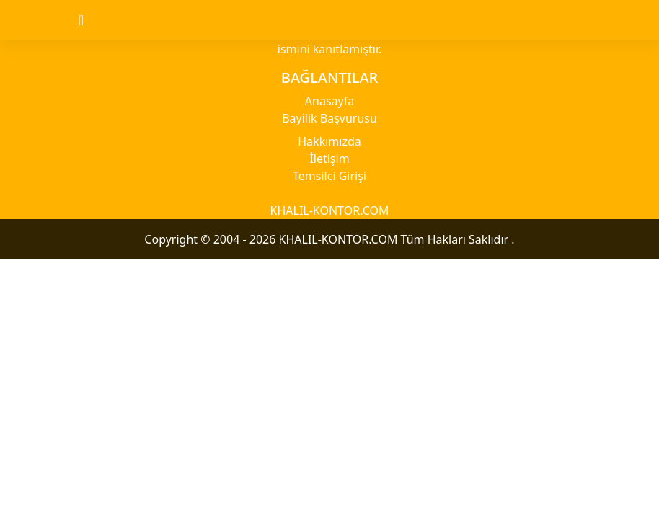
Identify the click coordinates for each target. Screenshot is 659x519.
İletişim (329, 159)
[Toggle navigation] (94, 20)
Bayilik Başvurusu (329, 118)
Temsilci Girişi (329, 176)
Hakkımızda (329, 141)
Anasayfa (329, 101)
